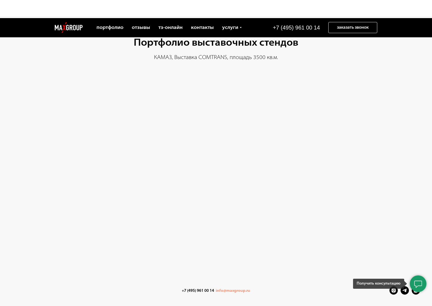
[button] (352, 9)
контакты (202, 9)
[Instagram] (393, 293)
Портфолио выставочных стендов (216, 43)
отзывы (141, 9)
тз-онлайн (170, 9)
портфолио (109, 9)
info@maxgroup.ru (233, 291)
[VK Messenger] (416, 293)
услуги (230, 9)
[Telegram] (405, 293)
